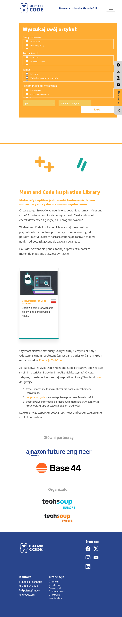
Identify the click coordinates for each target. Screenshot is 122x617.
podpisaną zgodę (35, 397)
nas (99, 377)
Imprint (54, 581)
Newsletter (118, 97)
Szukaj (97, 109)
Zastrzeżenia (56, 591)
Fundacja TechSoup (51, 360)
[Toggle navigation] (110, 8)
